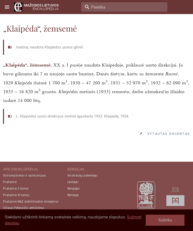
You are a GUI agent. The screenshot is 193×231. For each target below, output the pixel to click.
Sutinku (165, 220)
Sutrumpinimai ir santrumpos (24, 175)
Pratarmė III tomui (16, 195)
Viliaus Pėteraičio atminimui (23, 208)
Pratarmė (10, 182)
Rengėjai (73, 188)
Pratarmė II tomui (16, 188)
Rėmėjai (73, 195)
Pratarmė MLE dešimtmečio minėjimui (31, 201)
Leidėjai (72, 182)
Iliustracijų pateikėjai (82, 175)
